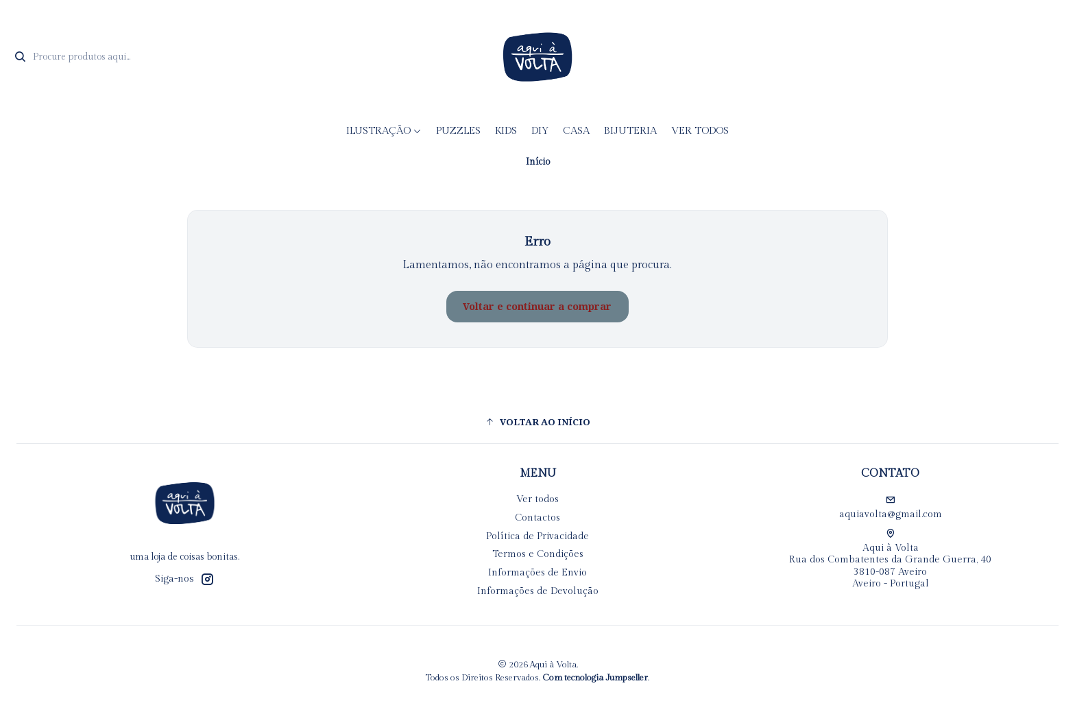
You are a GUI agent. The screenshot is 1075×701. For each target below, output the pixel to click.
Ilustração (384, 130)
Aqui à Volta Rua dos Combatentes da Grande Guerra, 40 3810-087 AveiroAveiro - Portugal (890, 559)
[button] (537, 422)
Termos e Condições (537, 554)
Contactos (537, 517)
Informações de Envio (537, 572)
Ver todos (700, 130)
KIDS (506, 130)
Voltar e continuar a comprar (537, 306)
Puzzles (458, 130)
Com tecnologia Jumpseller (595, 678)
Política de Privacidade (537, 536)
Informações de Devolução (538, 591)
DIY (539, 130)
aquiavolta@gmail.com (890, 507)
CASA (576, 130)
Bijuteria (630, 130)
